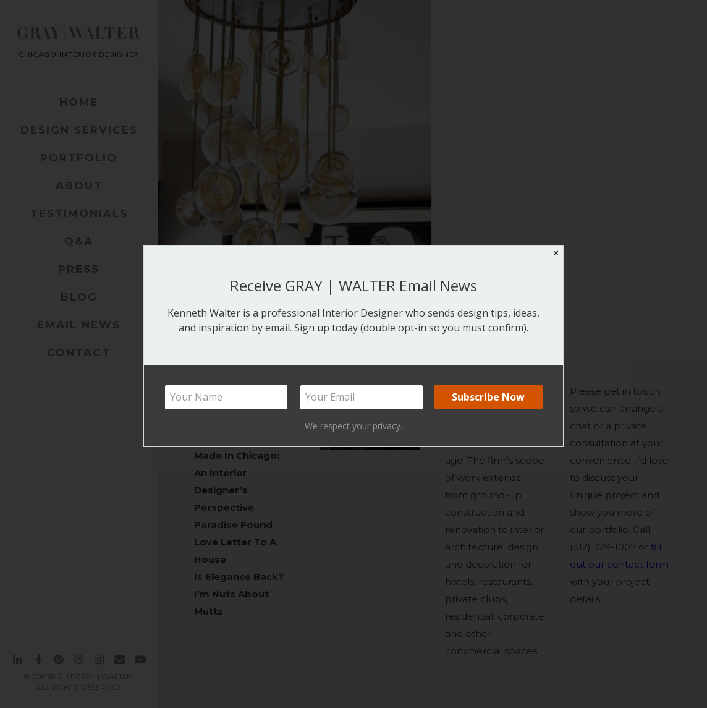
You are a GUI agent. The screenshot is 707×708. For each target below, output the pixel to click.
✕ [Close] (555, 253)
